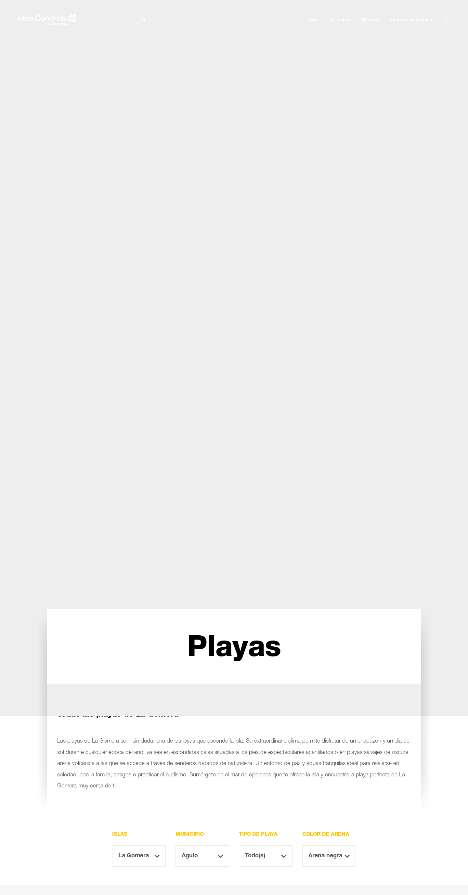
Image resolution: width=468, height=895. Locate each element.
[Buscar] (195, 19)
